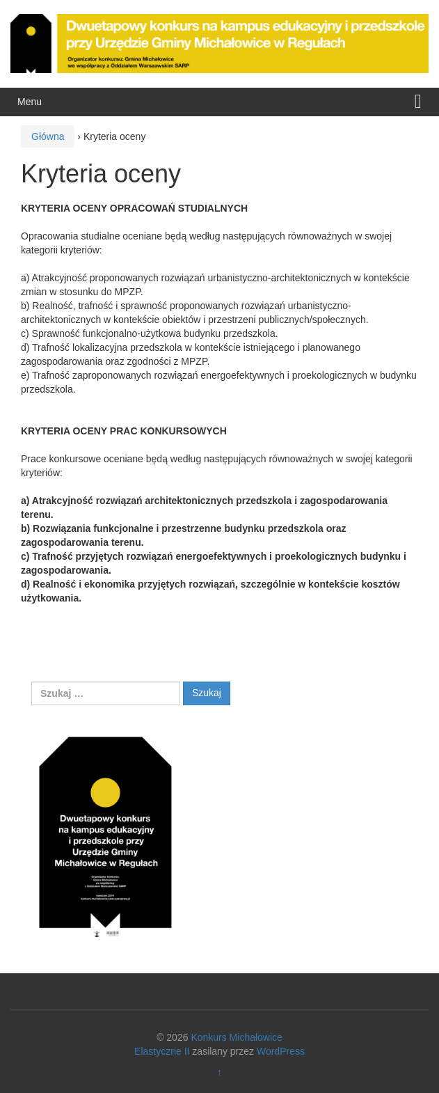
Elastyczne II (161, 1051)
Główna (47, 136)
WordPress (281, 1051)
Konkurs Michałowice (236, 1037)
